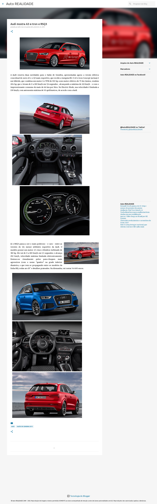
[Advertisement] (54, 473)
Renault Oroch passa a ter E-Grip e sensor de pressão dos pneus (133, 207)
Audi (12, 426)
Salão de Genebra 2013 (25, 426)
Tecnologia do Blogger (78, 496)
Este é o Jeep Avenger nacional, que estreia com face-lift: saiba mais (133, 226)
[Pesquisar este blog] (143, 3)
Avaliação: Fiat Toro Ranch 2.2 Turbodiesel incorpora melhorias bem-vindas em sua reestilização (135, 212)
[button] (11, 31)
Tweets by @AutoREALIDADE (131, 130)
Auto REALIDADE (19, 4)
